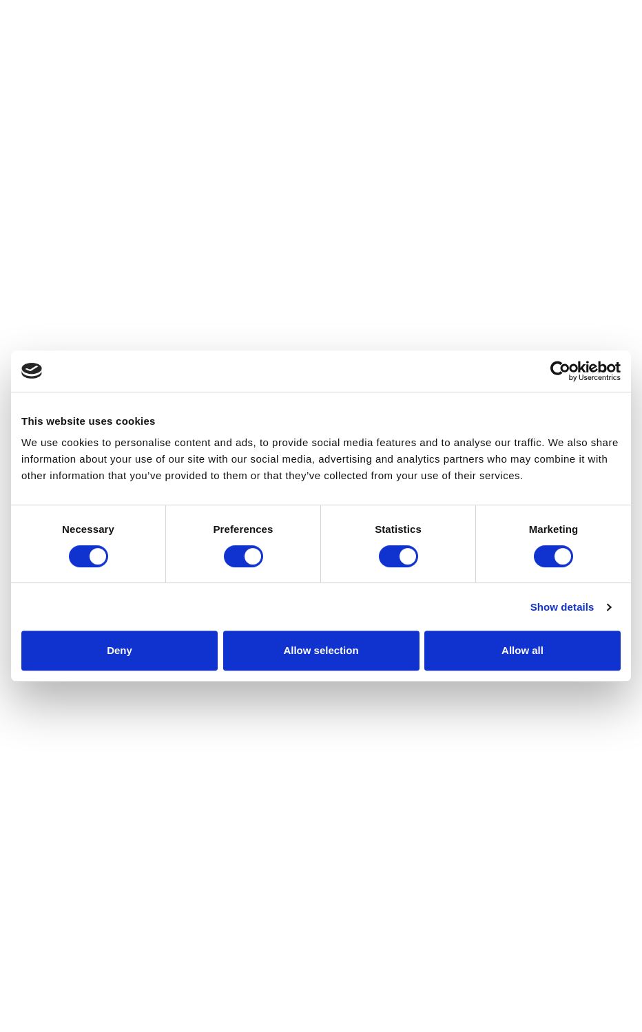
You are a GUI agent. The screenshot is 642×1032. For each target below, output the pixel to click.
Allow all (522, 650)
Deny (119, 650)
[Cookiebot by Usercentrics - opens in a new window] (560, 371)
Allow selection (320, 650)
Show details (562, 607)
